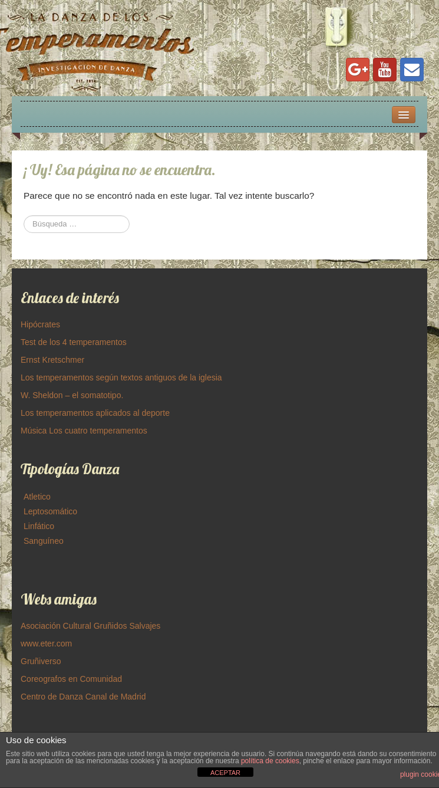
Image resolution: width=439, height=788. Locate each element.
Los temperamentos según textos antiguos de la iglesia (121, 377)
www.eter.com (46, 643)
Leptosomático (50, 511)
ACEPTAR (225, 772)
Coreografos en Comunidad (71, 679)
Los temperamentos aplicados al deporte (95, 413)
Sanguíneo (44, 541)
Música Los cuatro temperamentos (84, 430)
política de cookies (270, 761)
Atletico (37, 496)
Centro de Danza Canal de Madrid (83, 696)
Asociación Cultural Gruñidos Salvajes (90, 626)
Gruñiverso (41, 661)
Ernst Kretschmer (52, 360)
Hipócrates (40, 324)
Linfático (39, 526)
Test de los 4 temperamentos (74, 342)
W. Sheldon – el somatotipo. (72, 395)
